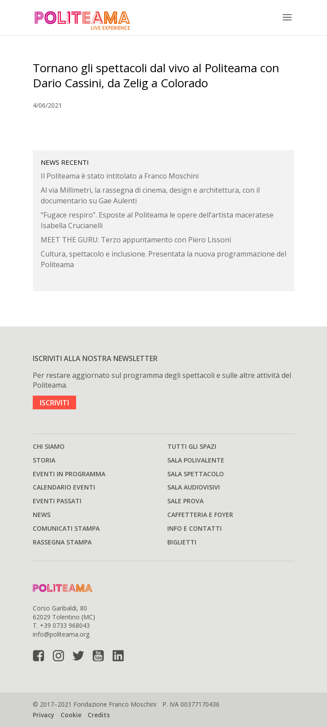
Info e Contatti (194, 528)
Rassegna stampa (62, 542)
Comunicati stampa (66, 528)
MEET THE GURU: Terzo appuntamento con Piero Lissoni (136, 240)
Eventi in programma (69, 474)
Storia (44, 460)
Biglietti (181, 542)
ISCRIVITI (54, 403)
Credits (99, 715)
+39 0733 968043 (65, 625)
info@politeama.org (61, 634)
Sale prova (185, 501)
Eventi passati (57, 501)
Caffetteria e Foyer (200, 514)
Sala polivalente (195, 460)
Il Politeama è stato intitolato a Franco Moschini (120, 176)
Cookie (71, 715)
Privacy (43, 715)
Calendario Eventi (64, 487)
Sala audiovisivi (193, 487)
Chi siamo (49, 446)
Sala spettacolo (195, 474)
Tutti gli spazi (191, 446)
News (41, 514)
